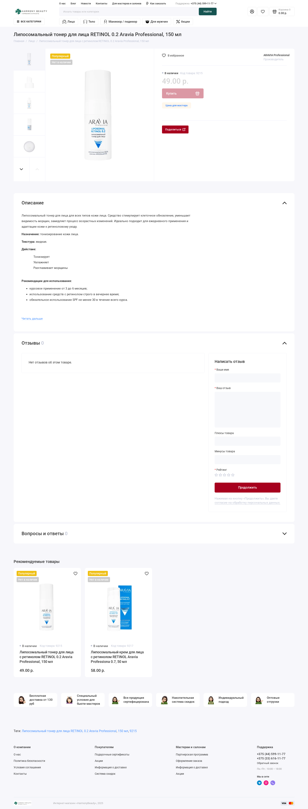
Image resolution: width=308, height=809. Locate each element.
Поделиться (175, 129)
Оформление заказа (189, 760)
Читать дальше (32, 318)
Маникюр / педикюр (120, 22)
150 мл (123, 731)
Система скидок (105, 773)
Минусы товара (225, 451)
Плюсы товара (224, 433)
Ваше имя (222, 369)
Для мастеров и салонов (126, 3)
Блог (73, 3)
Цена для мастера (177, 105)
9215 (133, 731)
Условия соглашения (27, 767)
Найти (208, 11)
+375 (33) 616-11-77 (271, 758)
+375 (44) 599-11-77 (196, 3)
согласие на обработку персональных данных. (247, 502)
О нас (62, 3)
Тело (89, 22)
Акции (183, 21)
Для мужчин (156, 22)
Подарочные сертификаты (112, 754)
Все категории (29, 21)
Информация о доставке (111, 767)
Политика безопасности (29, 760)
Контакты (101, 3)
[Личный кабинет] (252, 11)
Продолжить (247, 487)
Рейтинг (221, 469)
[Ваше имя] (248, 377)
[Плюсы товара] (248, 441)
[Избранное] (263, 11)
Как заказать (156, 3)
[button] (21, 169)
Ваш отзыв (223, 388)
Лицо (68, 22)
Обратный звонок (267, 763)
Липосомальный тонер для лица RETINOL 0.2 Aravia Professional (69, 731)
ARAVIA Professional (276, 55)
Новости (86, 3)
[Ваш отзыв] (248, 410)
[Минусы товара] (248, 459)
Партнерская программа (192, 754)
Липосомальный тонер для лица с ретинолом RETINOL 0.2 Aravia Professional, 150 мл (47, 657)
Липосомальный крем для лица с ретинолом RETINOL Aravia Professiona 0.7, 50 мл (117, 657)
